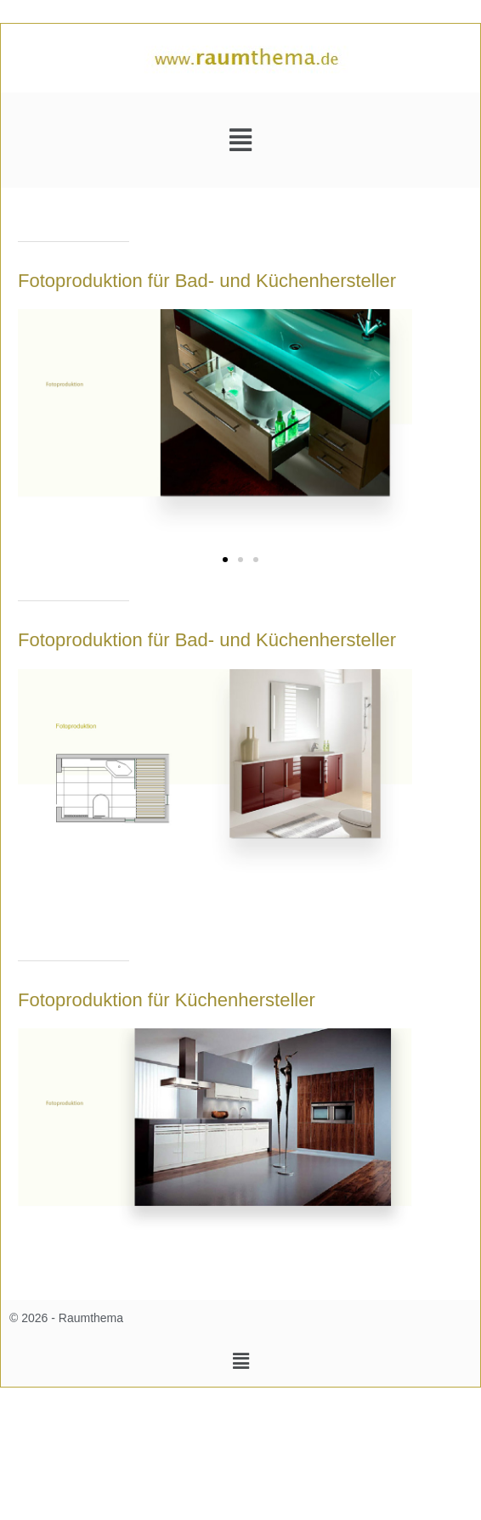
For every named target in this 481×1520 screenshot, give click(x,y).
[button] (241, 140)
